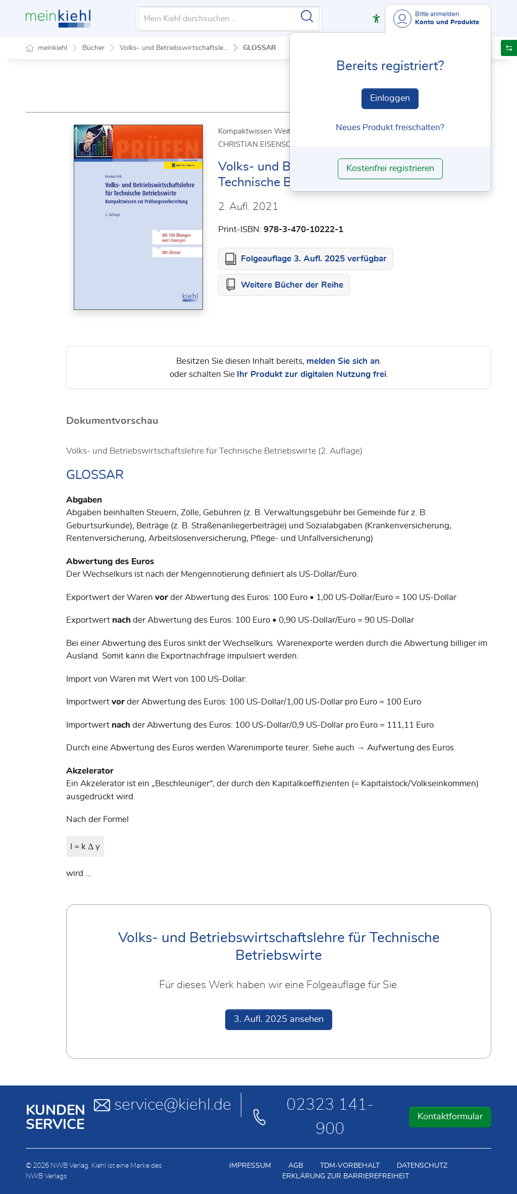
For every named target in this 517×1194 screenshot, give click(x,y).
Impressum (250, 1165)
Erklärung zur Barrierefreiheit (345, 1176)
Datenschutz (422, 1165)
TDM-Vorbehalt (350, 1165)
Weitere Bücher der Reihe (292, 285)
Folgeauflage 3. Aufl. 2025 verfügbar (314, 258)
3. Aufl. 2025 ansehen (279, 1019)
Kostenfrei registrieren (390, 168)
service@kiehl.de (162, 1105)
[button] (376, 18)
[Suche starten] (307, 16)
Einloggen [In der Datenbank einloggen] (390, 98)
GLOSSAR (259, 47)
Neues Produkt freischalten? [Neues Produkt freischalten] (390, 127)
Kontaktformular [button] (450, 1116)
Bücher (93, 47)
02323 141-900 (312, 1117)
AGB (295, 1165)
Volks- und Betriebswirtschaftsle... (174, 47)
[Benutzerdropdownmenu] (438, 18)
